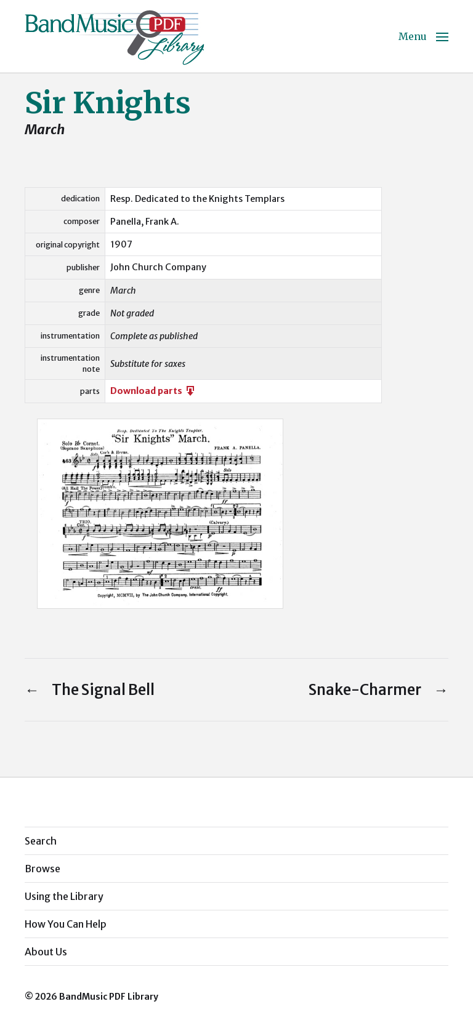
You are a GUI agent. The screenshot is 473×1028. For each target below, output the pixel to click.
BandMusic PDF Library (108, 996)
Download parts (153, 390)
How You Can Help (66, 924)
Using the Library (64, 896)
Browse (42, 868)
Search (41, 841)
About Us (46, 952)
